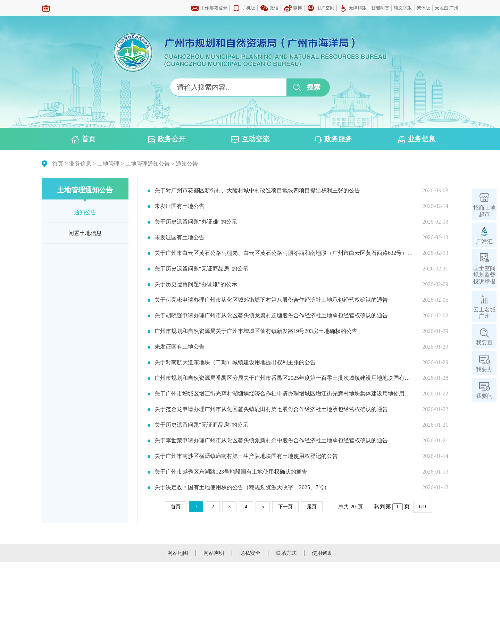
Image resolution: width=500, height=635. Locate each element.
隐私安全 (250, 553)
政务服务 (333, 139)
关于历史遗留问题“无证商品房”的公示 (201, 268)
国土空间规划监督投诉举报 (484, 274)
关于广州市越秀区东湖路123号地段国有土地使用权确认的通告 (231, 472)
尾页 (312, 506)
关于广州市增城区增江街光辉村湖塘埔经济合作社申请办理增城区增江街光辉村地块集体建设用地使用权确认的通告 (284, 393)
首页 (83, 139)
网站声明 (213, 553)
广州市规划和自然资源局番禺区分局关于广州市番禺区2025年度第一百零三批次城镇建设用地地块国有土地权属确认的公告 (284, 378)
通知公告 (187, 164)
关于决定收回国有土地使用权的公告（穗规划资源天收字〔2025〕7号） (242, 487)
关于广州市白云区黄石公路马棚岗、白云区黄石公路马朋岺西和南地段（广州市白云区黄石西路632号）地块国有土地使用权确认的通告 (284, 253)
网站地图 (177, 553)
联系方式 (286, 553)
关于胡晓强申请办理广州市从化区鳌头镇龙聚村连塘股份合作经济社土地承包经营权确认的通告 (271, 315)
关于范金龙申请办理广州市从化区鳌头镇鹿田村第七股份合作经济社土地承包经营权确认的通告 (271, 409)
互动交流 (250, 139)
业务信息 (416, 139)
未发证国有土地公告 (180, 206)
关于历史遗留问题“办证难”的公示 (196, 222)
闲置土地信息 (85, 233)
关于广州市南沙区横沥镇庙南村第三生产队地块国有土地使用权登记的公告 (246, 456)
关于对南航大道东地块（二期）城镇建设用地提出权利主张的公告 (235, 362)
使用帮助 (322, 553)
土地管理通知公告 (147, 164)
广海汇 (484, 241)
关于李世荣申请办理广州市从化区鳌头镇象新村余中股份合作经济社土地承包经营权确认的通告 (271, 440)
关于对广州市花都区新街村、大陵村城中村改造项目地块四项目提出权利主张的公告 (257, 190)
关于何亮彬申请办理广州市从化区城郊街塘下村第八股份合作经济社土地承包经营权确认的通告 (271, 300)
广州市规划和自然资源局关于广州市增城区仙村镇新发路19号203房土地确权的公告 (256, 331)
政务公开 (166, 139)
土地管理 (108, 164)
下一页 (285, 506)
